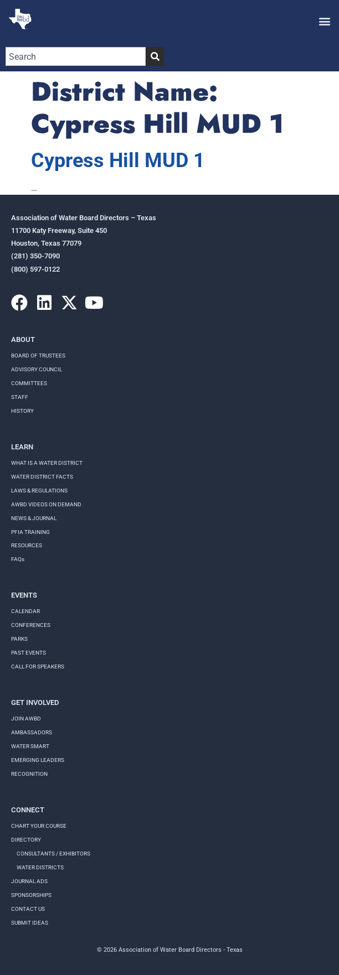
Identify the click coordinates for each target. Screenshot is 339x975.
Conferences (30, 625)
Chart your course (38, 825)
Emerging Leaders (37, 760)
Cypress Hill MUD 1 (118, 160)
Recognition (29, 773)
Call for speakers (37, 666)
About (23, 339)
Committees (29, 383)
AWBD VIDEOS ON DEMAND (46, 504)
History (22, 410)
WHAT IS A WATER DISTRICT (47, 462)
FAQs (17, 559)
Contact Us (28, 908)
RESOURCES (26, 545)
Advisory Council (36, 369)
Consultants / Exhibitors (53, 853)
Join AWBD (26, 718)
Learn (22, 447)
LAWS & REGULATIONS (39, 490)
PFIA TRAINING (30, 532)
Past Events (28, 652)
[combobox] (76, 56)
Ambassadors (31, 732)
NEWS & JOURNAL (33, 518)
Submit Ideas (29, 922)
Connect (27, 810)
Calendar (25, 611)
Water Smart (30, 746)
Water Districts (40, 867)
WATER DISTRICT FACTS (42, 476)
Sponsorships (31, 895)
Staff (19, 397)
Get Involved (35, 702)
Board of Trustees (38, 355)
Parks (19, 638)
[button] (324, 21)
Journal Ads (29, 881)
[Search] (155, 56)
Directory (26, 839)
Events (24, 595)
